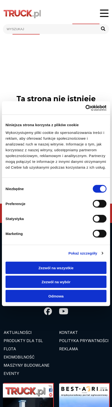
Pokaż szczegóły (82, 253)
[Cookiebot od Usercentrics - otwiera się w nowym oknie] (85, 108)
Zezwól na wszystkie (56, 268)
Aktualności (18, 332)
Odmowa (55, 296)
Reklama (68, 348)
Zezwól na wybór (56, 282)
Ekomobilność (19, 357)
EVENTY (11, 373)
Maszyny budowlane (27, 365)
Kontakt (68, 332)
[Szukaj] (103, 29)
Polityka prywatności (84, 340)
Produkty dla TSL (23, 340)
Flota (10, 348)
